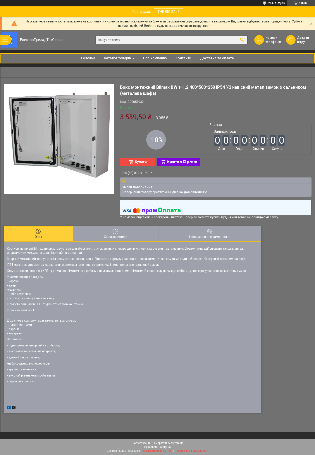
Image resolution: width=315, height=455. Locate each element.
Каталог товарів (117, 58)
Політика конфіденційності (191, 450)
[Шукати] (242, 40)
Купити (141, 162)
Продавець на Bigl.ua (157, 446)
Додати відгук (303, 40)
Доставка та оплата (217, 58)
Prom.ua (178, 443)
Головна (88, 58)
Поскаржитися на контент (157, 450)
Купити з (182, 162)
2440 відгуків (276, 3)
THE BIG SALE (168, 12)
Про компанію (155, 58)
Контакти (183, 58)
